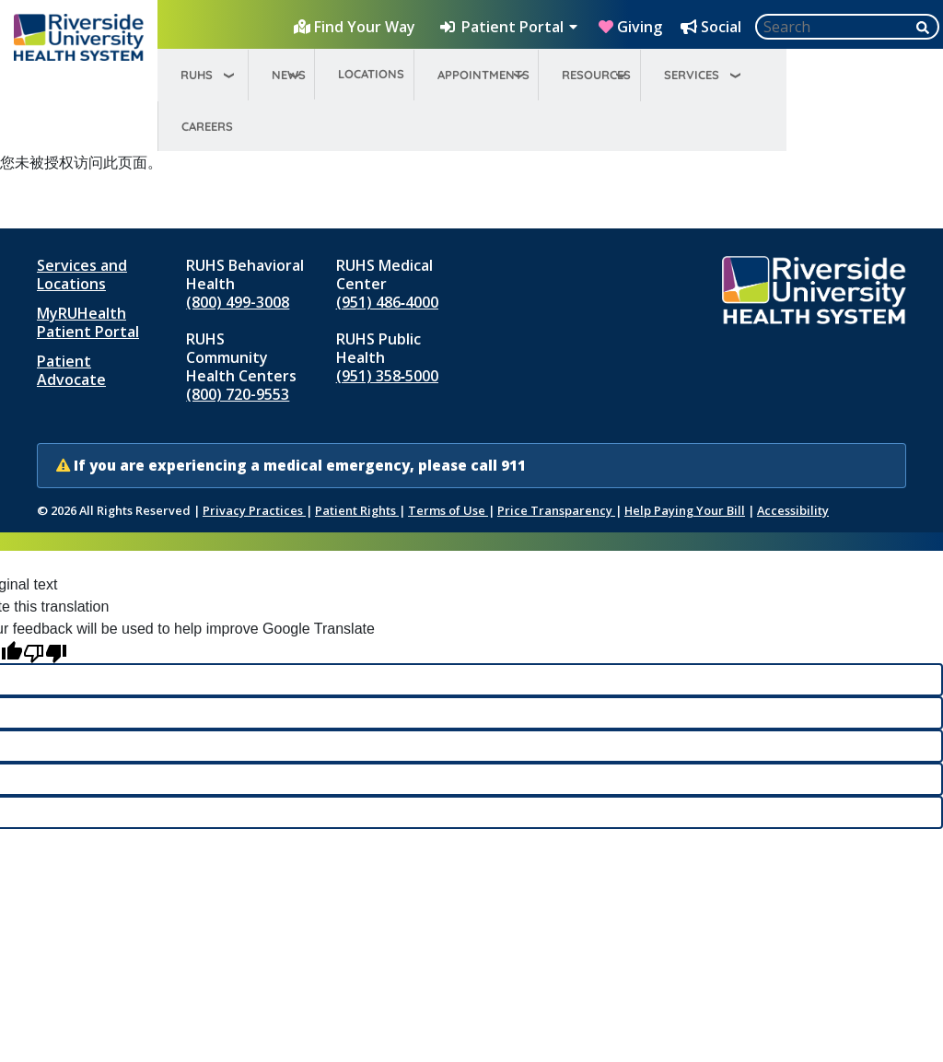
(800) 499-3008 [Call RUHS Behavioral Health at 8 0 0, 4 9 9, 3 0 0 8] (237, 302)
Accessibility (793, 510)
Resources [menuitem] (596, 74)
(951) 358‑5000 (387, 376)
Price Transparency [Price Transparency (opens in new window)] (556, 510)
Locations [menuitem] (371, 73)
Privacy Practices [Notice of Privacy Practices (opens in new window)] (254, 510)
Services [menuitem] (691, 74)
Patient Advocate (71, 370)
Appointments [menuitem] (483, 74)
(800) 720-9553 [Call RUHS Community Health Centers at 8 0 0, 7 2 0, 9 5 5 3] (237, 394)
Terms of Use (448, 510)
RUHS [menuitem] (196, 74)
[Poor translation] (45, 651)
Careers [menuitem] (207, 126)
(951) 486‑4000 (387, 302)
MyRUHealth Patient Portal (88, 322)
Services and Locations (82, 274)
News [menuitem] (289, 74)
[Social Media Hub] (713, 27)
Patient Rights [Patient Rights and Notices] (357, 510)
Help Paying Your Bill (684, 510)
